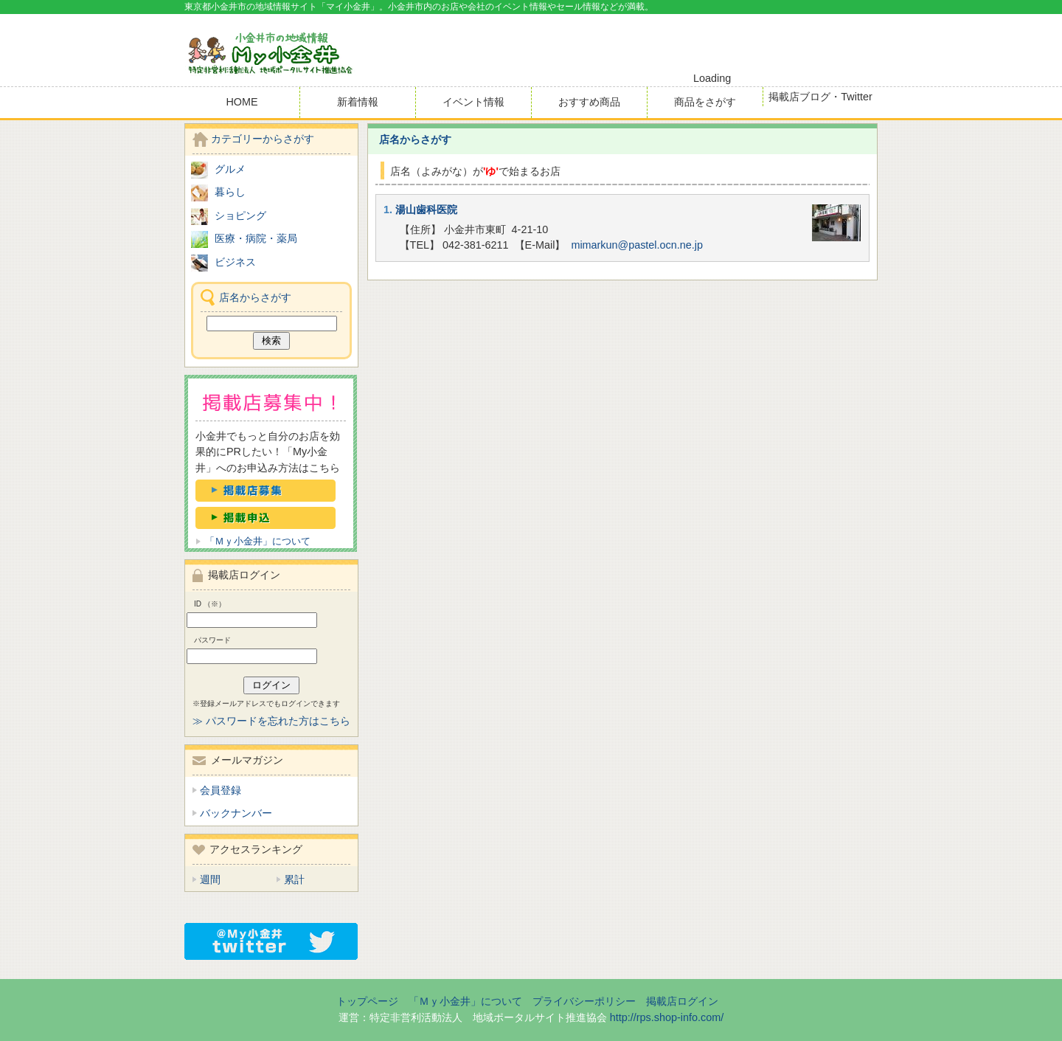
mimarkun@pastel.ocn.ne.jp (637, 245)
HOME (241, 102)
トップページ (367, 1001)
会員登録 (220, 790)
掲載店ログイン (682, 1001)
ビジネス (235, 262)
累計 (294, 879)
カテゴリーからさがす (262, 139)
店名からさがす (415, 139)
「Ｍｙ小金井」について (257, 541)
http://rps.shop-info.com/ (666, 1017)
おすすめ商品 (589, 102)
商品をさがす (705, 102)
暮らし (230, 192)
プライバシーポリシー (584, 1001)
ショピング (240, 215)
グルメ (230, 169)
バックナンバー (236, 813)
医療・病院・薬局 (256, 238)
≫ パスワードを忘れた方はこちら (271, 721)
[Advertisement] (705, 43)
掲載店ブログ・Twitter (820, 97)
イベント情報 (473, 102)
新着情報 (357, 102)
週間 (210, 879)
